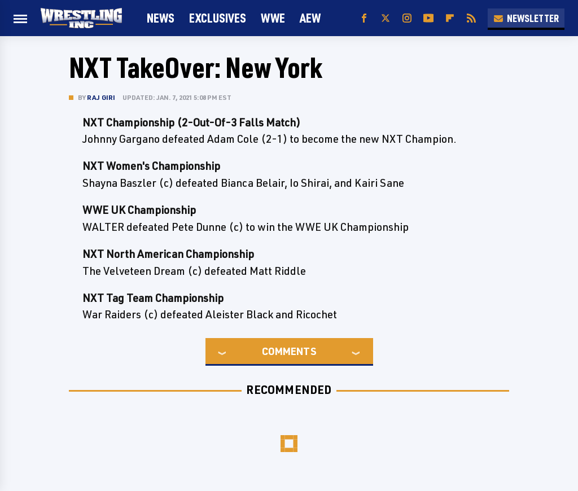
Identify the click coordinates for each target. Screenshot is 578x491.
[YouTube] (428, 18)
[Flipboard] (450, 18)
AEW (310, 17)
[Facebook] (364, 18)
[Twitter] (385, 18)
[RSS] (471, 18)
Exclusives (217, 17)
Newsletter (526, 18)
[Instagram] (407, 18)
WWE (273, 17)
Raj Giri (101, 97)
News (160, 17)
